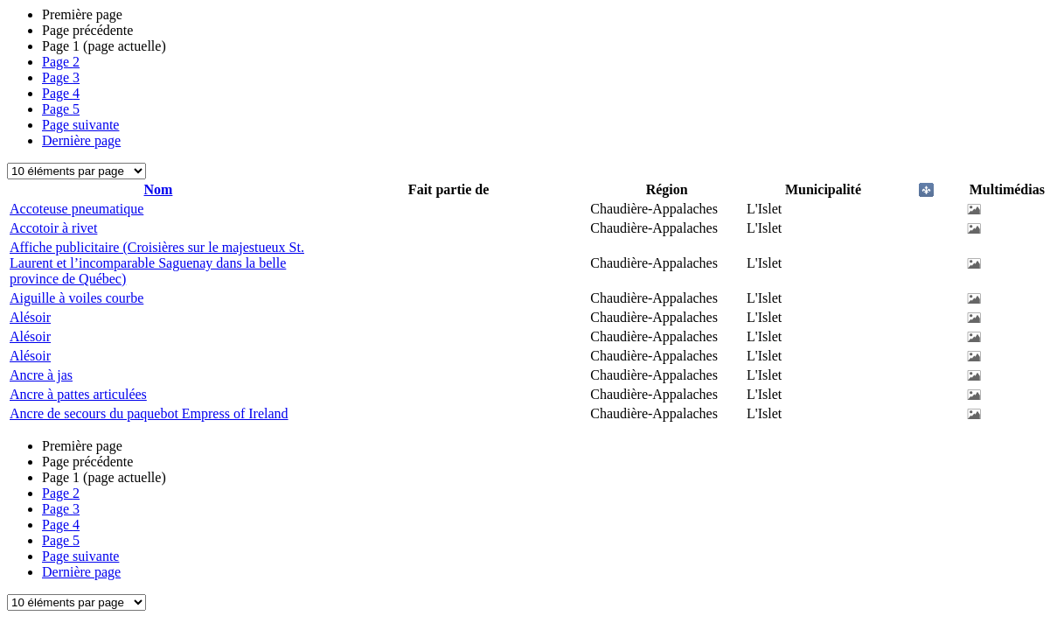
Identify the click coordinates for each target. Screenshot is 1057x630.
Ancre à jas (41, 375)
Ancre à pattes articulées (78, 394)
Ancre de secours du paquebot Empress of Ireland (149, 413)
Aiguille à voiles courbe (76, 297)
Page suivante (80, 124)
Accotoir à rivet (53, 227)
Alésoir (30, 317)
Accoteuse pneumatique (76, 208)
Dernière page (81, 140)
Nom (158, 189)
